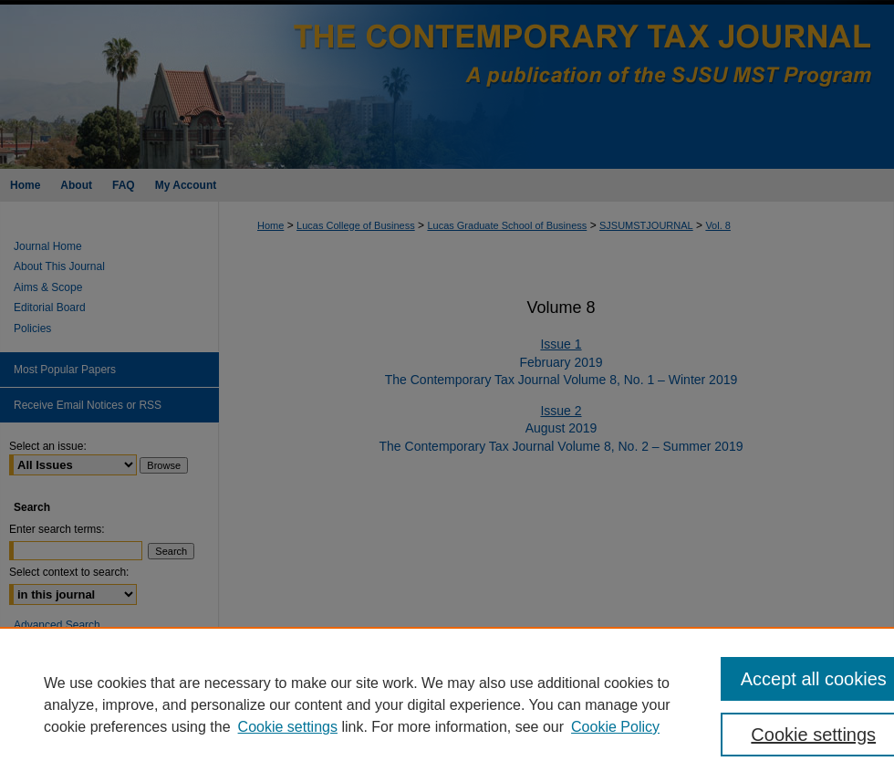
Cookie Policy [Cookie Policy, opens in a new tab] (615, 727)
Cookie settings (288, 727)
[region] (447, 704)
